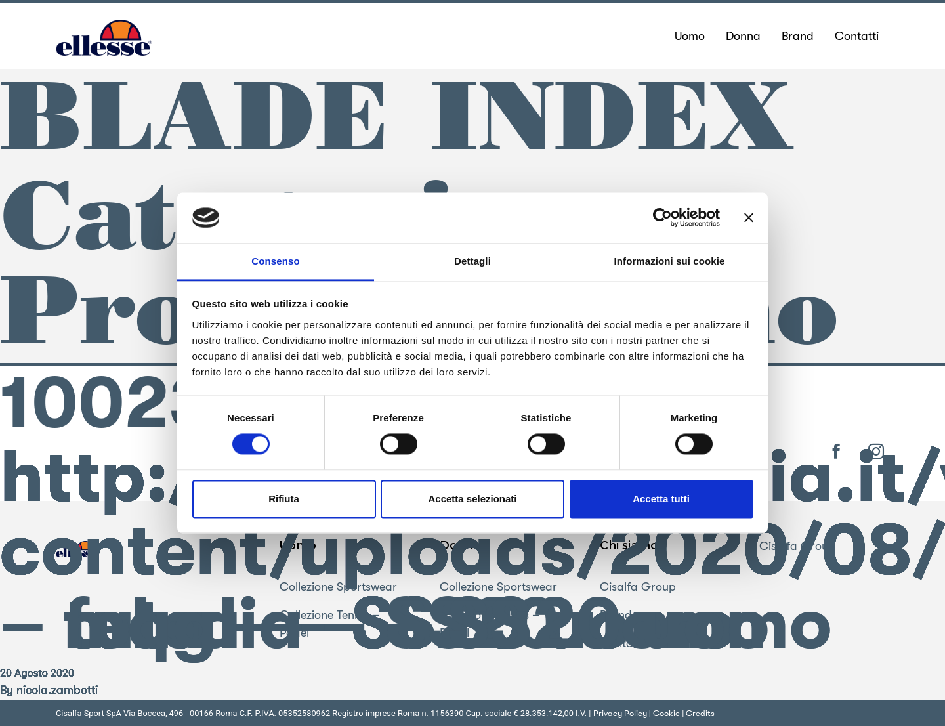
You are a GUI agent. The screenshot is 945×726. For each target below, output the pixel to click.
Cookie (666, 713)
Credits (700, 713)
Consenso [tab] (275, 261)
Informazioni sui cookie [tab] (669, 261)
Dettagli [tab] (472, 261)
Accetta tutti (661, 498)
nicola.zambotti (57, 689)
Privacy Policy (620, 713)
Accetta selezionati (472, 498)
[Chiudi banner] (748, 218)
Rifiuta (283, 498)
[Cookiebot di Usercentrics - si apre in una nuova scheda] (662, 218)
